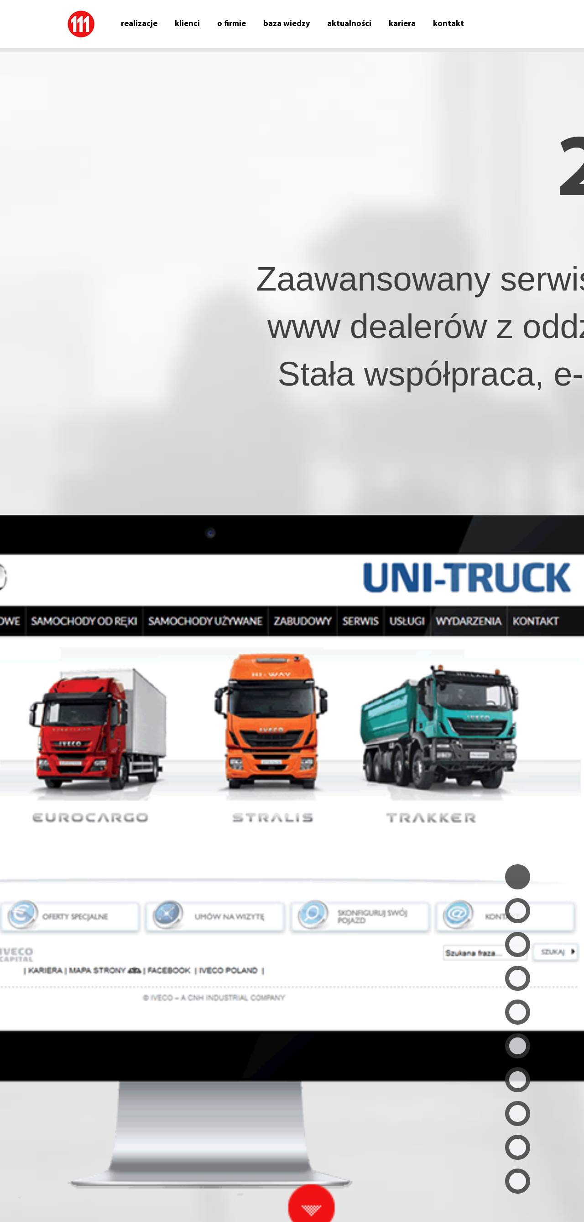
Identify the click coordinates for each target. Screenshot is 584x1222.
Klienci (187, 24)
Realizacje (139, 24)
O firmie (231, 24)
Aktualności (349, 24)
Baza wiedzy (286, 24)
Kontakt (448, 24)
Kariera (402, 24)
